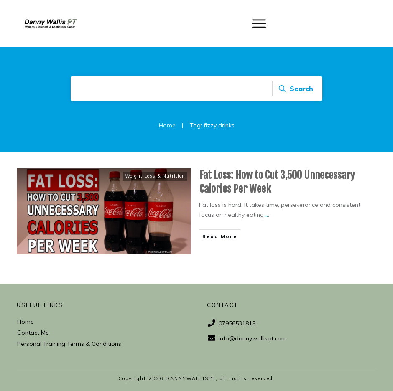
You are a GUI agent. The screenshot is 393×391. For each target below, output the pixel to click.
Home (25, 321)
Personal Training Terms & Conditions (69, 344)
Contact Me (33, 332)
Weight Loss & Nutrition (155, 176)
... (267, 214)
